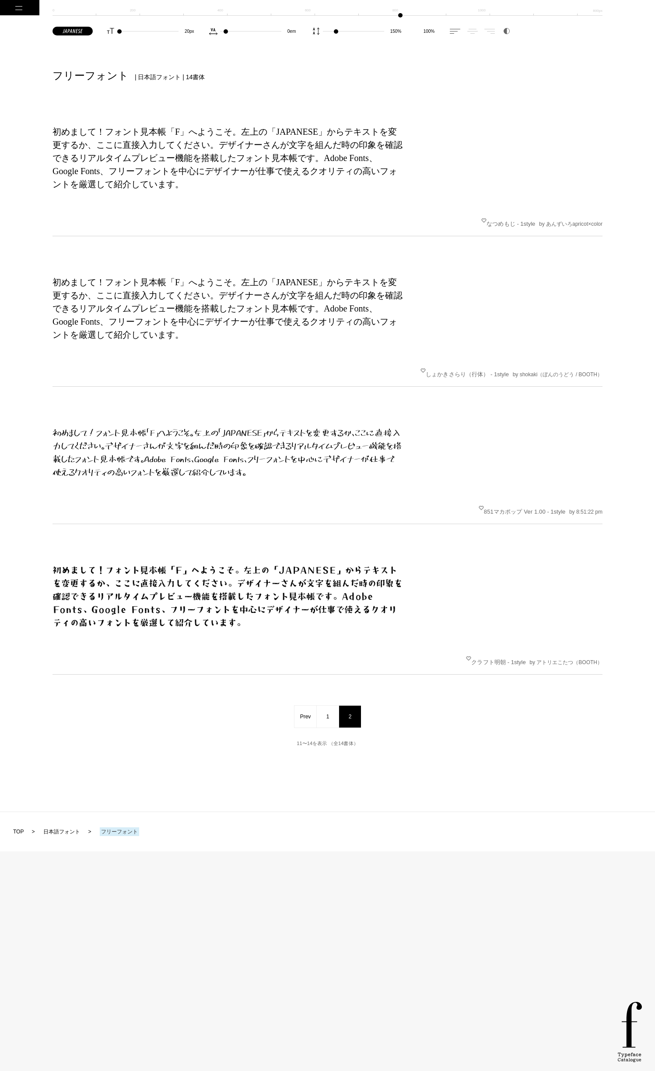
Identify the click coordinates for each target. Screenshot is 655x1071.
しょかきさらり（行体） (462, 362)
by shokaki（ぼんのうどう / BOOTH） (557, 363)
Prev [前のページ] (305, 684)
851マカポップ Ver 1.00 (520, 491)
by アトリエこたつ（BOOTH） (565, 634)
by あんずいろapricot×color (570, 220)
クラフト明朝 (494, 633)
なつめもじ (506, 220)
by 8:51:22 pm (585, 492)
